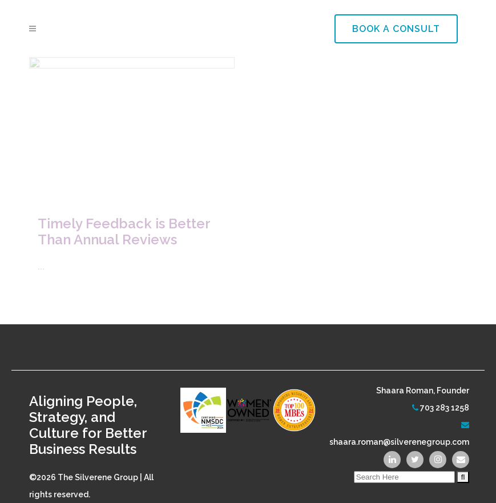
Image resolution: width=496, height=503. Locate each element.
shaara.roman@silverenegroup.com (399, 430)
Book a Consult (396, 28)
